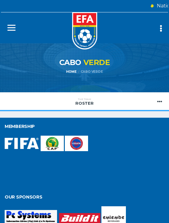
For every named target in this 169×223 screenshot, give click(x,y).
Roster (84, 102)
